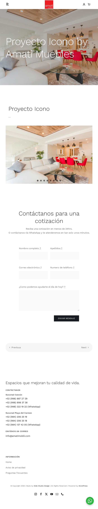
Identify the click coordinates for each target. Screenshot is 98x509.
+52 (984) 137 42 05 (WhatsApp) (23, 424)
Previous (16, 347)
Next (83, 347)
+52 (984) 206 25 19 (16, 416)
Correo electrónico (30, 267)
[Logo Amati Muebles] (49, 1)
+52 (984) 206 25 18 (16, 420)
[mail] (57, 494)
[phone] (62, 494)
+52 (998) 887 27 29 (16, 398)
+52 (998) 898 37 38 (17, 402)
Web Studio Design (41, 486)
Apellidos (56, 248)
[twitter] (46, 494)
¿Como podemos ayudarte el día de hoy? (42, 287)
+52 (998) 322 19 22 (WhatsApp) (23, 406)
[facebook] (41, 494)
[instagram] (35, 494)
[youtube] (51, 494)
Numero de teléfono (62, 267)
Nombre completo (30, 248)
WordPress (83, 486)
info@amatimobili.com (18, 436)
